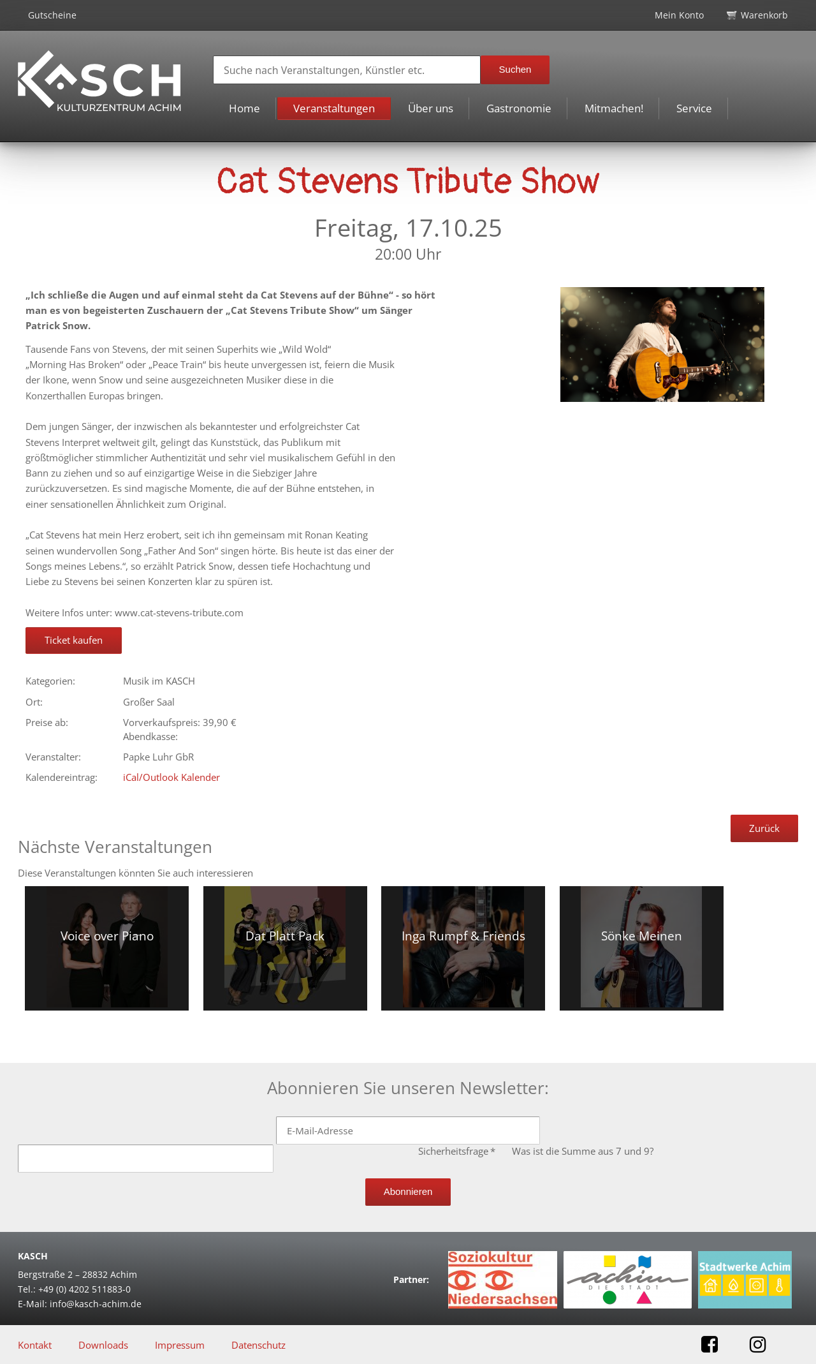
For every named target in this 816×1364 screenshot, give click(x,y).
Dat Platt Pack (284, 936)
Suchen (515, 69)
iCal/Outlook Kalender (171, 777)
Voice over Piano (107, 936)
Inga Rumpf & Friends (463, 936)
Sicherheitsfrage (458, 1151)
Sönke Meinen (641, 936)
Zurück (764, 828)
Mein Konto (679, 15)
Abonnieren (408, 1191)
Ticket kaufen (74, 640)
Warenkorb (764, 15)
